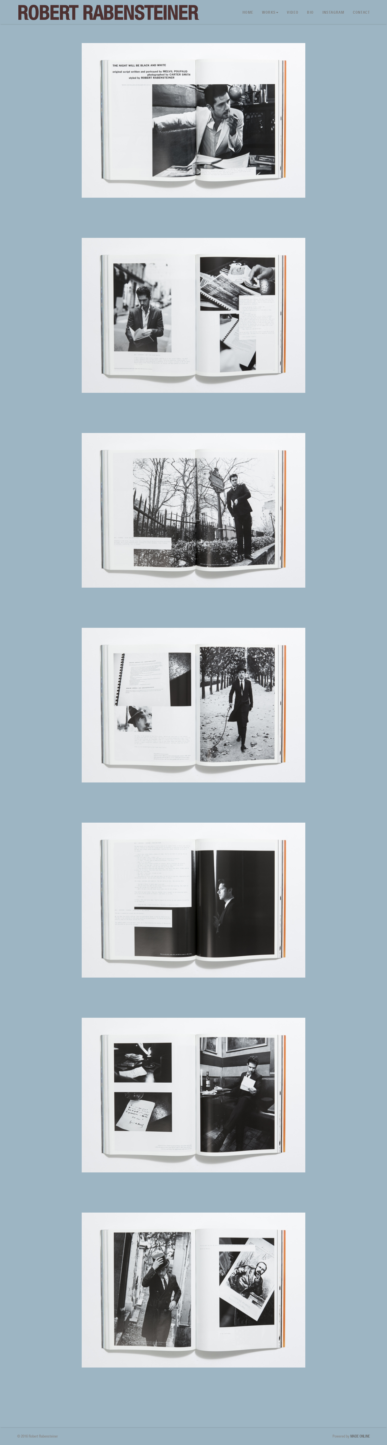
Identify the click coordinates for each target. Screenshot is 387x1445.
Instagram (333, 12)
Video (292, 12)
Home (248, 12)
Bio (310, 12)
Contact (361, 12)
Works (270, 12)
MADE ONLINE (360, 1436)
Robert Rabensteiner (107, 12)
